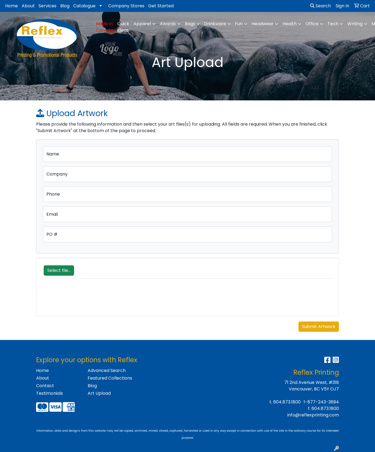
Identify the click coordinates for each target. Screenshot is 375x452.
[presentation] (83, 300)
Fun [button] (239, 24)
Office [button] (312, 24)
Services (47, 6)
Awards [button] (168, 24)
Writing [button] (355, 24)
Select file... (59, 270)
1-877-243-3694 (321, 402)
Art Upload (99, 393)
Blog (64, 6)
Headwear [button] (263, 24)
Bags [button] (190, 24)
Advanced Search (107, 370)
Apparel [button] (142, 24)
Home (11, 6)
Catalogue (84, 6)
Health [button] (289, 24)
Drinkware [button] (215, 24)
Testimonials (49, 393)
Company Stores (126, 6)
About (28, 6)
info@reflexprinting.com (313, 415)
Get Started (161, 6)
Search (320, 6)
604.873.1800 (287, 402)
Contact (45, 386)
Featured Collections (110, 378)
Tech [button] (333, 24)
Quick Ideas (123, 27)
